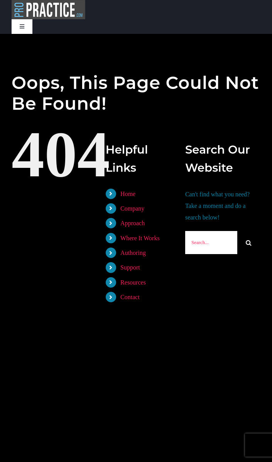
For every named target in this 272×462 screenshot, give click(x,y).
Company (132, 208)
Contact (130, 297)
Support (130, 267)
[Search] (248, 242)
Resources (133, 282)
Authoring (133, 252)
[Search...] (211, 242)
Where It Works (140, 238)
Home (127, 194)
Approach (132, 223)
